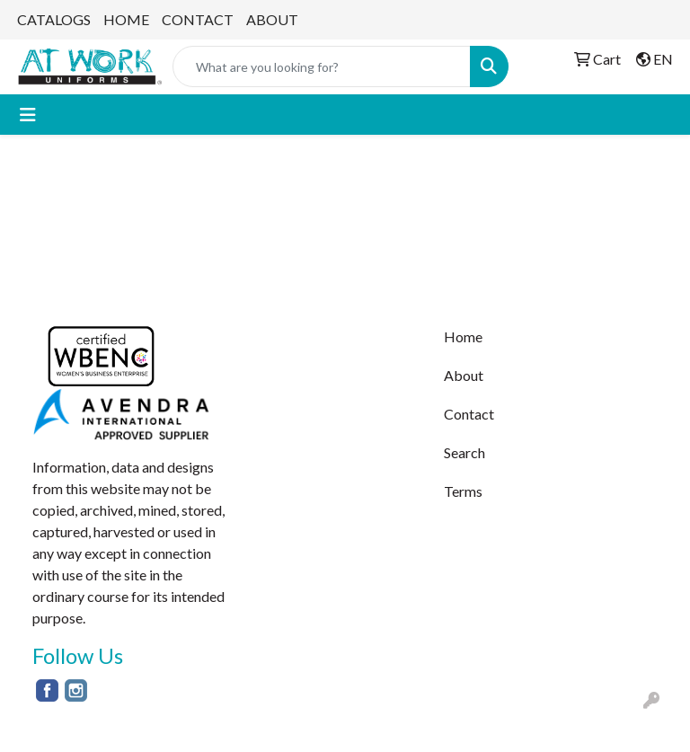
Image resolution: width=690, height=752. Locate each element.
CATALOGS (54, 19)
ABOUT (272, 19)
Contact (469, 413)
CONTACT (198, 19)
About (463, 375)
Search (464, 452)
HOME (126, 19)
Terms (463, 491)
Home (463, 336)
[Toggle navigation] (28, 115)
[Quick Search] (321, 66)
